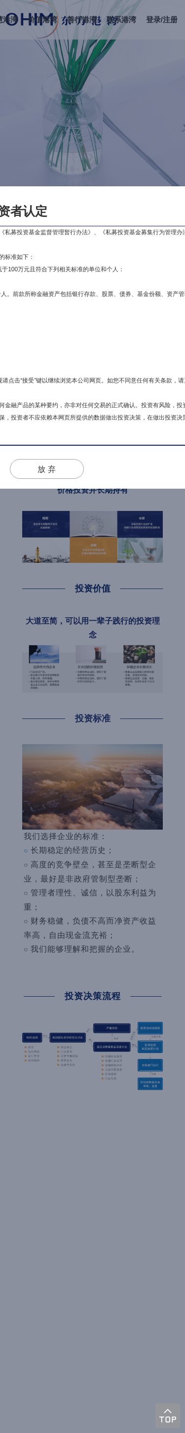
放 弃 (46, 469)
